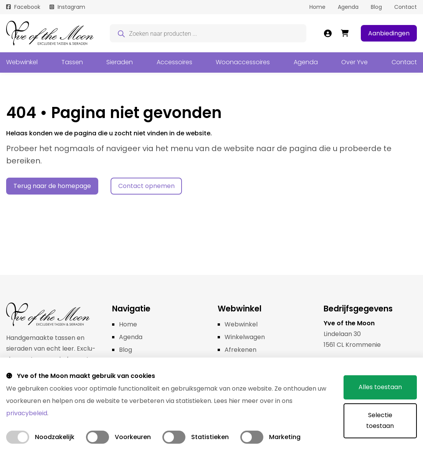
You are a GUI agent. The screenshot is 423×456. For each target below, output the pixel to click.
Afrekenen (240, 349)
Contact (405, 7)
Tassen (72, 62)
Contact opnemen (146, 185)
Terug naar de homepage (52, 185)
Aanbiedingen (389, 33)
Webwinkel (22, 62)
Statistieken (210, 437)
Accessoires (174, 62)
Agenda (348, 7)
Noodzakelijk (54, 437)
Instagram (71, 7)
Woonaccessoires (243, 62)
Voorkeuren (133, 437)
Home (317, 7)
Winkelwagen (245, 337)
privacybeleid (26, 413)
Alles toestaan (380, 387)
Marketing (285, 437)
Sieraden (119, 62)
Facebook (27, 7)
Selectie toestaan (380, 421)
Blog (376, 7)
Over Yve (354, 62)
